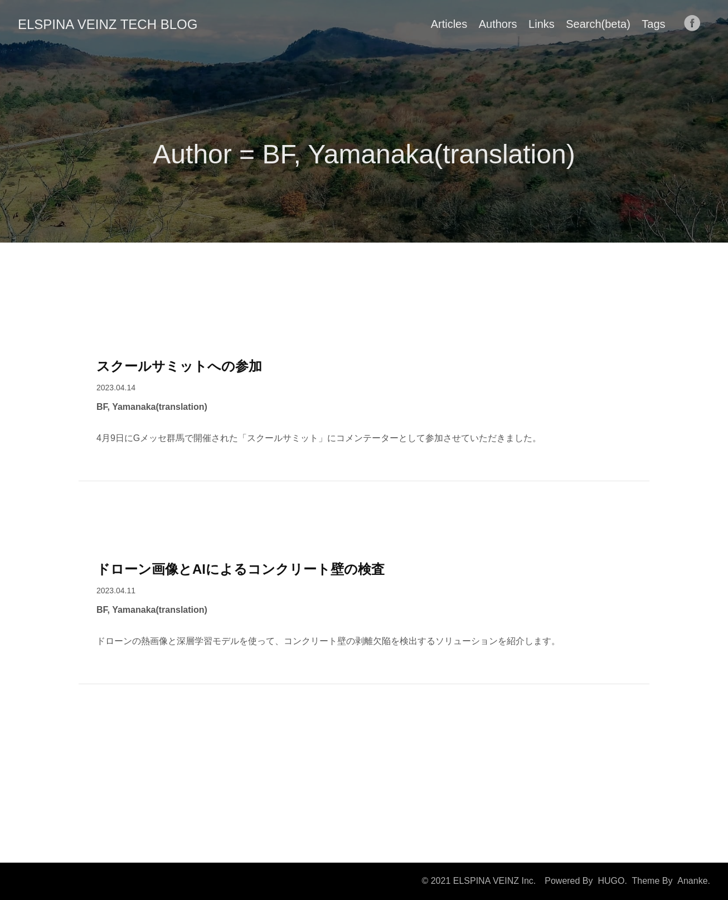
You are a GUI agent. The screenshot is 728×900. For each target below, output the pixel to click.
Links (541, 24)
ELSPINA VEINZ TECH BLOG (107, 24)
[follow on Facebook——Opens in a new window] (695, 24)
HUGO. (612, 881)
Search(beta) (598, 24)
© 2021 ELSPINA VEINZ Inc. (478, 881)
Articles (449, 24)
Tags (653, 24)
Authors (498, 24)
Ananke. (693, 881)
